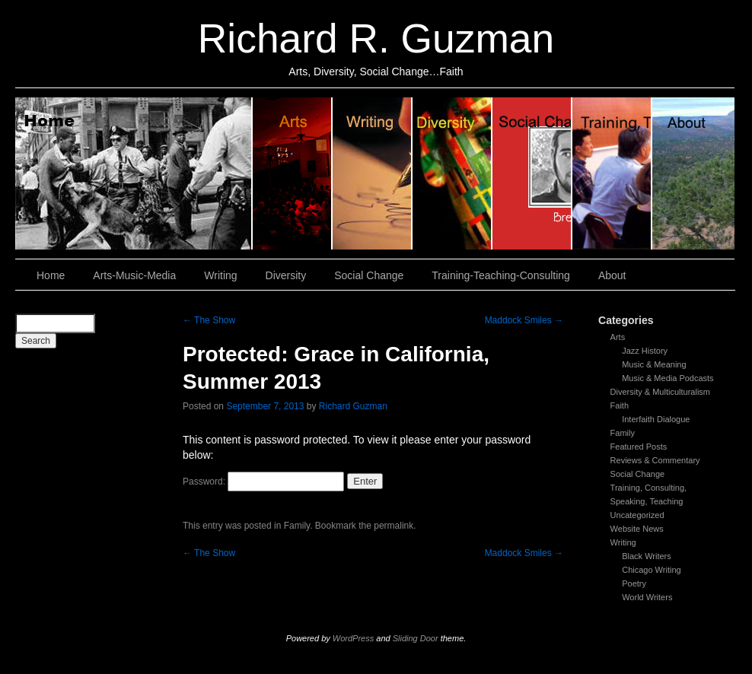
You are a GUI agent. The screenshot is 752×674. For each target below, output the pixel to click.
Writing (373, 173)
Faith (619, 405)
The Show (209, 320)
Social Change (532, 173)
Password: (263, 481)
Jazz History (645, 350)
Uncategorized (637, 515)
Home (134, 173)
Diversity (452, 173)
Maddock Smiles (524, 320)
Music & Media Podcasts (667, 378)
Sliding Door (415, 638)
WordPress (353, 638)
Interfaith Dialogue (656, 419)
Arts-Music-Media (134, 275)
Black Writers (646, 556)
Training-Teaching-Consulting (501, 275)
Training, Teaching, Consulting (612, 173)
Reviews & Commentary (655, 460)
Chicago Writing (651, 569)
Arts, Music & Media (293, 173)
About (693, 173)
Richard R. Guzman (376, 38)
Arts (618, 337)
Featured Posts (639, 446)
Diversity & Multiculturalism (660, 391)
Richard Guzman (353, 406)
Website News (637, 528)
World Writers (647, 597)
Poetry (634, 583)
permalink (393, 525)
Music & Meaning (654, 364)
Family (622, 432)
